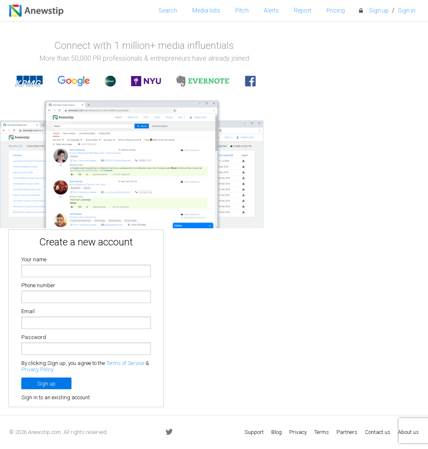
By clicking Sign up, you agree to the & (85, 366)
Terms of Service (125, 363)
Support (254, 432)
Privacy (298, 432)
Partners (346, 432)
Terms (321, 432)
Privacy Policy (37, 369)
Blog (276, 432)
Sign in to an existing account (55, 397)
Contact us (377, 432)
